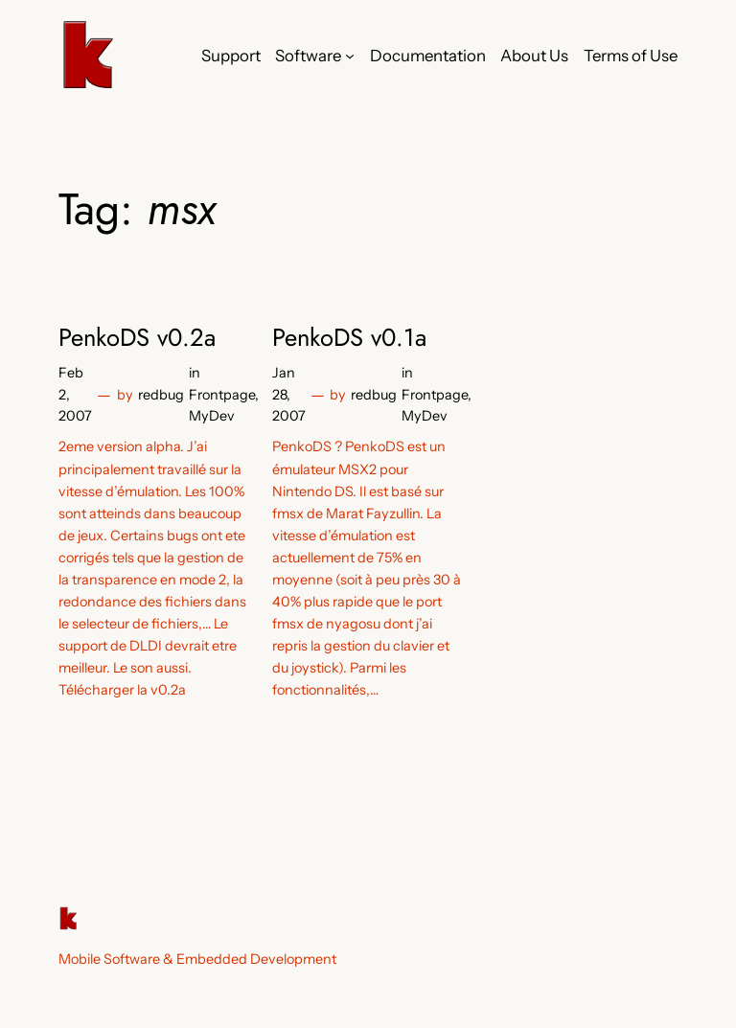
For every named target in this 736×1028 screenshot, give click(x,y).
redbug (161, 394)
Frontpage (222, 394)
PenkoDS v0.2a (137, 339)
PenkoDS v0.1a (349, 339)
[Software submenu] (350, 55)
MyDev (212, 415)
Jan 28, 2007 (289, 394)
